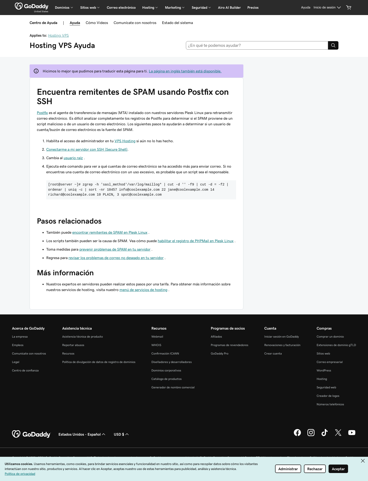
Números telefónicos (330, 404)
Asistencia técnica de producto (82, 336)
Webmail (157, 336)
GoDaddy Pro (219, 353)
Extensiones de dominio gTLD (336, 345)
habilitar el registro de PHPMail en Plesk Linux (196, 241)
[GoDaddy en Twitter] (338, 435)
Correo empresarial (330, 361)
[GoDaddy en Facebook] (297, 435)
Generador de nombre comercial (173, 387)
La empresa (20, 336)
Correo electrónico (121, 7)
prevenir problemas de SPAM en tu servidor (114, 249)
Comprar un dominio (330, 336)
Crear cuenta (273, 353)
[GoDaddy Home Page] (31, 434)
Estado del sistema (177, 22)
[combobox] (257, 45)
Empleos (17, 345)
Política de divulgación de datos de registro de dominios (98, 361)
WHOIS (156, 345)
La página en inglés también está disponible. (185, 71)
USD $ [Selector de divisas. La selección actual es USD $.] (122, 434)
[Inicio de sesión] (327, 7)
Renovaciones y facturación (282, 345)
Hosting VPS (58, 35)
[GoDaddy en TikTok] (324, 435)
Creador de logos (328, 395)
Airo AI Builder (229, 7)
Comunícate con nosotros (135, 22)
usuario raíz (73, 158)
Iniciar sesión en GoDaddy (281, 336)
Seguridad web (326, 387)
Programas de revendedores (229, 345)
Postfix (42, 112)
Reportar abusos (73, 345)
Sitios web (323, 353)
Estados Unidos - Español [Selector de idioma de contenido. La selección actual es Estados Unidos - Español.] (82, 434)
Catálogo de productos (166, 378)
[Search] (333, 45)
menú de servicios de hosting (143, 290)
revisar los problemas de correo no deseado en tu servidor (116, 258)
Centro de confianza (25, 370)
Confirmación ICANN (165, 353)
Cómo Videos (97, 22)
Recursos (68, 353)
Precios (253, 7)
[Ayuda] (305, 7)
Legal (15, 361)
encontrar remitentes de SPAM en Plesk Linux (109, 232)
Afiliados (216, 336)
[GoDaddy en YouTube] (352, 435)
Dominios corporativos (166, 370)
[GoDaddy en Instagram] (311, 435)
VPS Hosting (125, 141)
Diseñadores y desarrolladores (171, 361)
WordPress (324, 370)
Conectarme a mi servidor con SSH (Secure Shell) (86, 149)
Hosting (322, 378)
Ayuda (75, 22)
